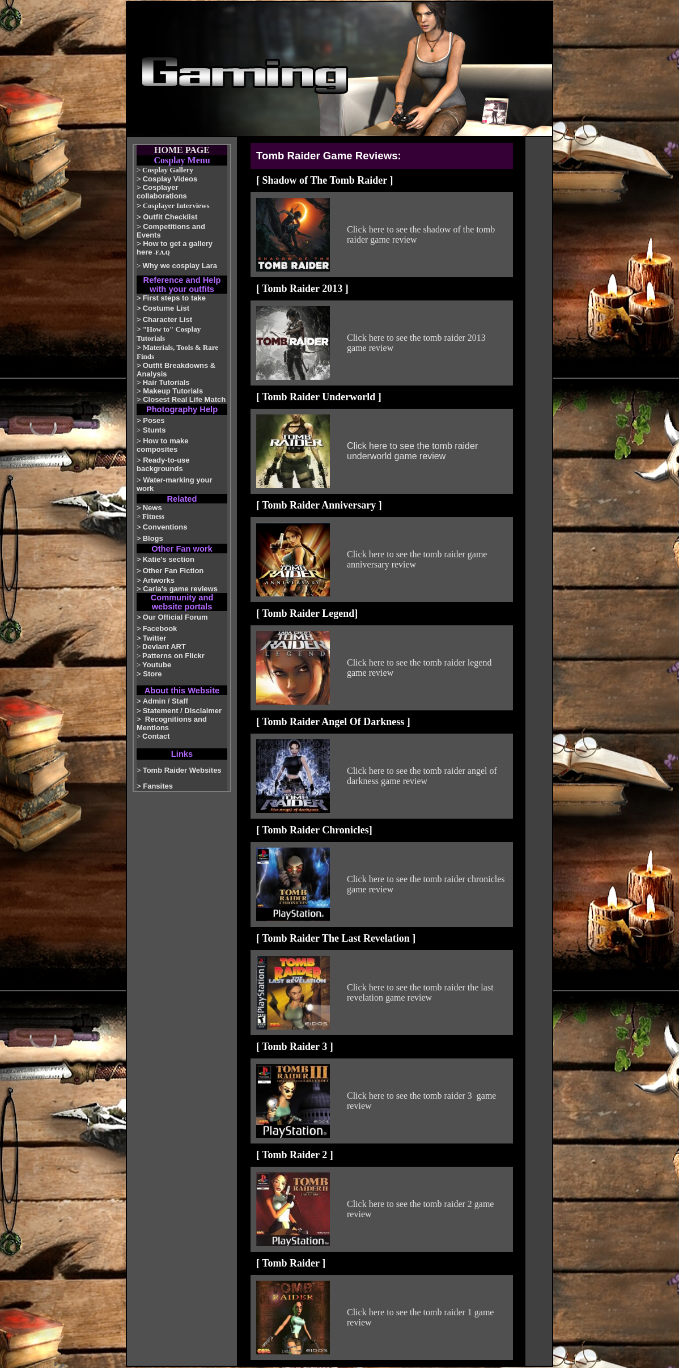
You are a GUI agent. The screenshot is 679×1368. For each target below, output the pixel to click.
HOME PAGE (182, 150)
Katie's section (168, 559)
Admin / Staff (165, 701)
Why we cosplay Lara (180, 265)
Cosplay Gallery (167, 170)
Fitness (153, 516)
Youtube (156, 664)
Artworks (159, 580)
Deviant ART (164, 646)
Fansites (158, 786)
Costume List (166, 308)
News (152, 507)
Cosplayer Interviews (176, 205)
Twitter (155, 638)
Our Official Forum (175, 617)
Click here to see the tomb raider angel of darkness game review (422, 776)
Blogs (153, 538)
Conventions (165, 527)
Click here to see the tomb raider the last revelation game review (420, 992)
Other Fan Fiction (173, 570)
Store (152, 674)
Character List (167, 319)
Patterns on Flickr (173, 655)
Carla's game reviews (180, 589)
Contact (155, 736)
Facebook (160, 628)
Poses (153, 420)
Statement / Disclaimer (182, 710)
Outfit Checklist (170, 217)
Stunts (154, 430)
